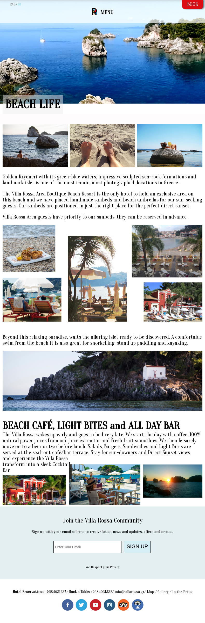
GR (19, 4)
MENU (106, 13)
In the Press (182, 592)
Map (150, 592)
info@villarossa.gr (129, 592)
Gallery (163, 592)
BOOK (192, 4)
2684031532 (102, 592)
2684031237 (56, 592)
